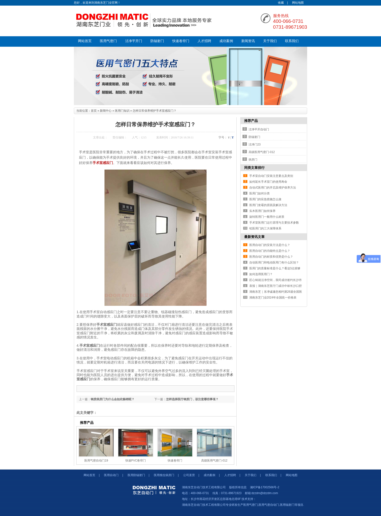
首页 (94, 110)
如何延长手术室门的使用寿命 (268, 181)
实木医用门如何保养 (262, 211)
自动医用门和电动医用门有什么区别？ (274, 262)
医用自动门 (111, 475)
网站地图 (298, 2)
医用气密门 (108, 41)
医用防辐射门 (136, 475)
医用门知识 (122, 110)
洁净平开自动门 (259, 129)
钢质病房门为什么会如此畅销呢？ (112, 399)
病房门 (253, 159)
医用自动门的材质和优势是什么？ (271, 256)
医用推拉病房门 (164, 475)
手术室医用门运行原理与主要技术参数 (274, 222)
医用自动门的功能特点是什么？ (269, 251)
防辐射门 (157, 41)
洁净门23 (254, 144)
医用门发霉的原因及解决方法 (268, 205)
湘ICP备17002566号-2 (264, 487)
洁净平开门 (133, 41)
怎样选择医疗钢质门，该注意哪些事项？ (192, 399)
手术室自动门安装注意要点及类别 (271, 176)
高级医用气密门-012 (214, 460)
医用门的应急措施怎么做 (265, 199)
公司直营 (189, 475)
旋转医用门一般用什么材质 (266, 216)
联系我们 (292, 41)
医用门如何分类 (259, 193)
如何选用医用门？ (261, 274)
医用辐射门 (287, 505)
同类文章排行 (254, 168)
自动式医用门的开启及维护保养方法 (272, 187)
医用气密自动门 (269, 505)
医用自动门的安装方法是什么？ (269, 245)
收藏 (281, 2)
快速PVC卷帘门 (135, 460)
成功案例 (226, 41)
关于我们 (270, 41)
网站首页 (85, 41)
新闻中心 (106, 110)
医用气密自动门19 (96, 460)
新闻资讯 (248, 41)
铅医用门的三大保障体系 (265, 228)
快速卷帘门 (180, 41)
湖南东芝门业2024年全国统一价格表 (273, 297)
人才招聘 (204, 41)
